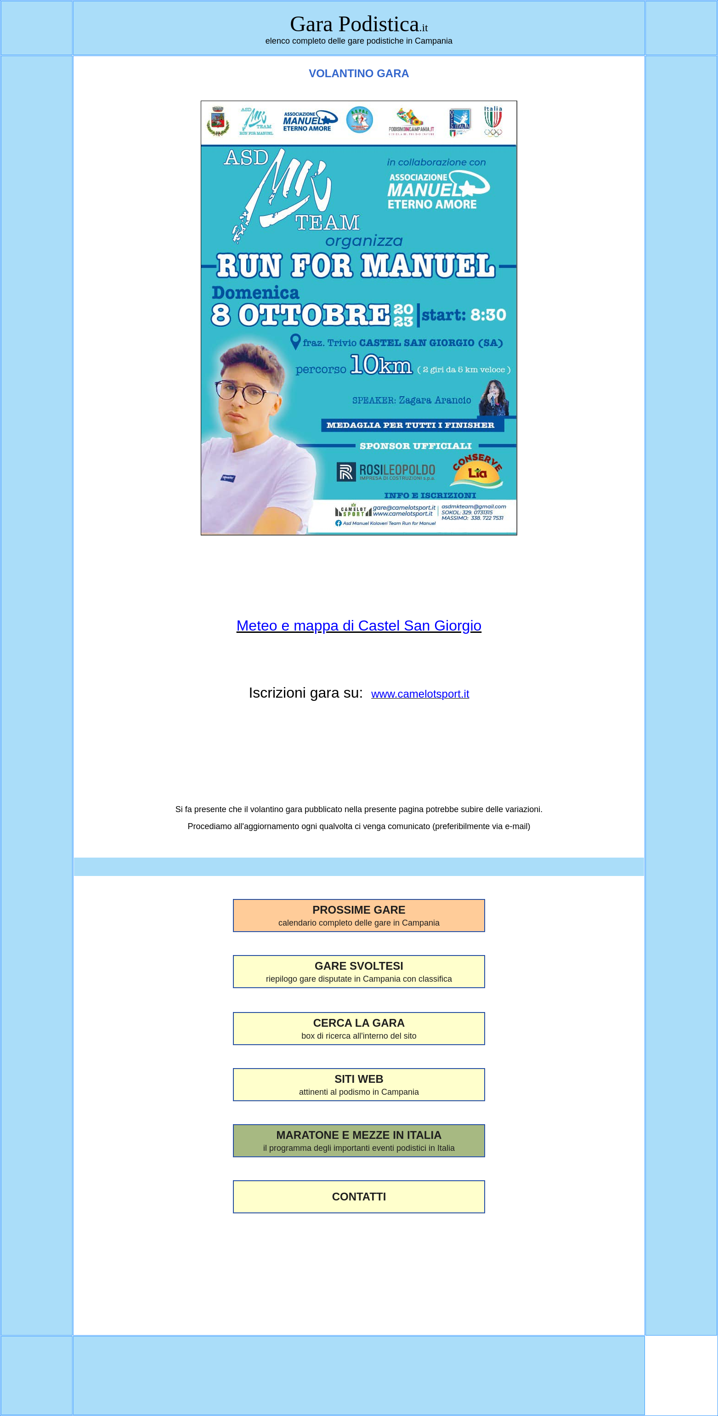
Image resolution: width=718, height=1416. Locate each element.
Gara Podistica (354, 23)
